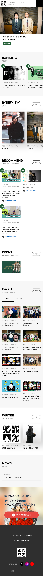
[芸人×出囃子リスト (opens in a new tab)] (32, 187)
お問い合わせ (25, 540)
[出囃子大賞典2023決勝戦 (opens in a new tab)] (32, 371)
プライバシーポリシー (18, 535)
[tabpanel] (21, 28)
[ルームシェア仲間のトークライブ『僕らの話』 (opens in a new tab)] (11, 348)
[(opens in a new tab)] (32, 176)
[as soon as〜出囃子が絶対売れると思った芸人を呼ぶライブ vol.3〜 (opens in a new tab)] (11, 373)
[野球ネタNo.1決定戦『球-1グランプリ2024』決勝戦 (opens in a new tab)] (32, 348)
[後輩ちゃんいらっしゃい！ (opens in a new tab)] (11, 397)
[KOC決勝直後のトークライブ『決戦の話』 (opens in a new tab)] (32, 324)
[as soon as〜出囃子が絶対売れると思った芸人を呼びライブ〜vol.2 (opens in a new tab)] (32, 398)
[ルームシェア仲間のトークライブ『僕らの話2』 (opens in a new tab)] (11, 324)
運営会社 (16, 540)
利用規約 (29, 535)
